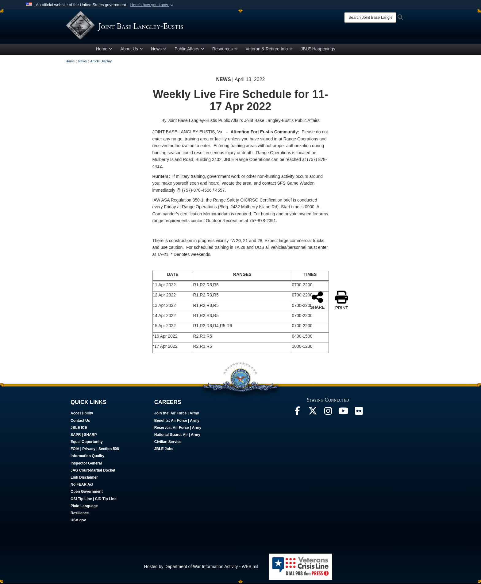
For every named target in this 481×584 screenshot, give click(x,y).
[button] (152, 5)
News (159, 50)
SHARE (317, 301)
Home (104, 50)
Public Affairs (189, 50)
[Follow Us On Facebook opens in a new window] (297, 413)
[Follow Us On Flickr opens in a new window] (358, 413)
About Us (131, 50)
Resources (225, 50)
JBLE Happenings (318, 50)
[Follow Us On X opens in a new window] (312, 413)
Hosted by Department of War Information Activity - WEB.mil (201, 567)
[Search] (370, 17)
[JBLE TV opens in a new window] (343, 413)
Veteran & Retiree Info (269, 50)
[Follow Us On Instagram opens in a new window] (328, 413)
